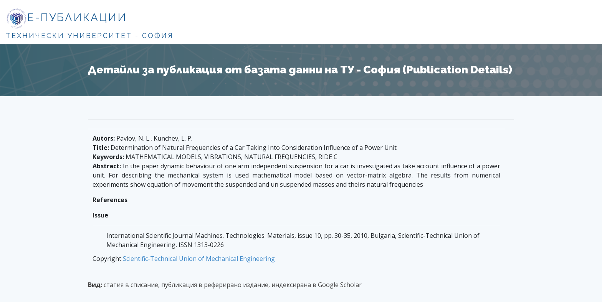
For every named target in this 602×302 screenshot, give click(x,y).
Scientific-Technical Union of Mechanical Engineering (199, 258)
